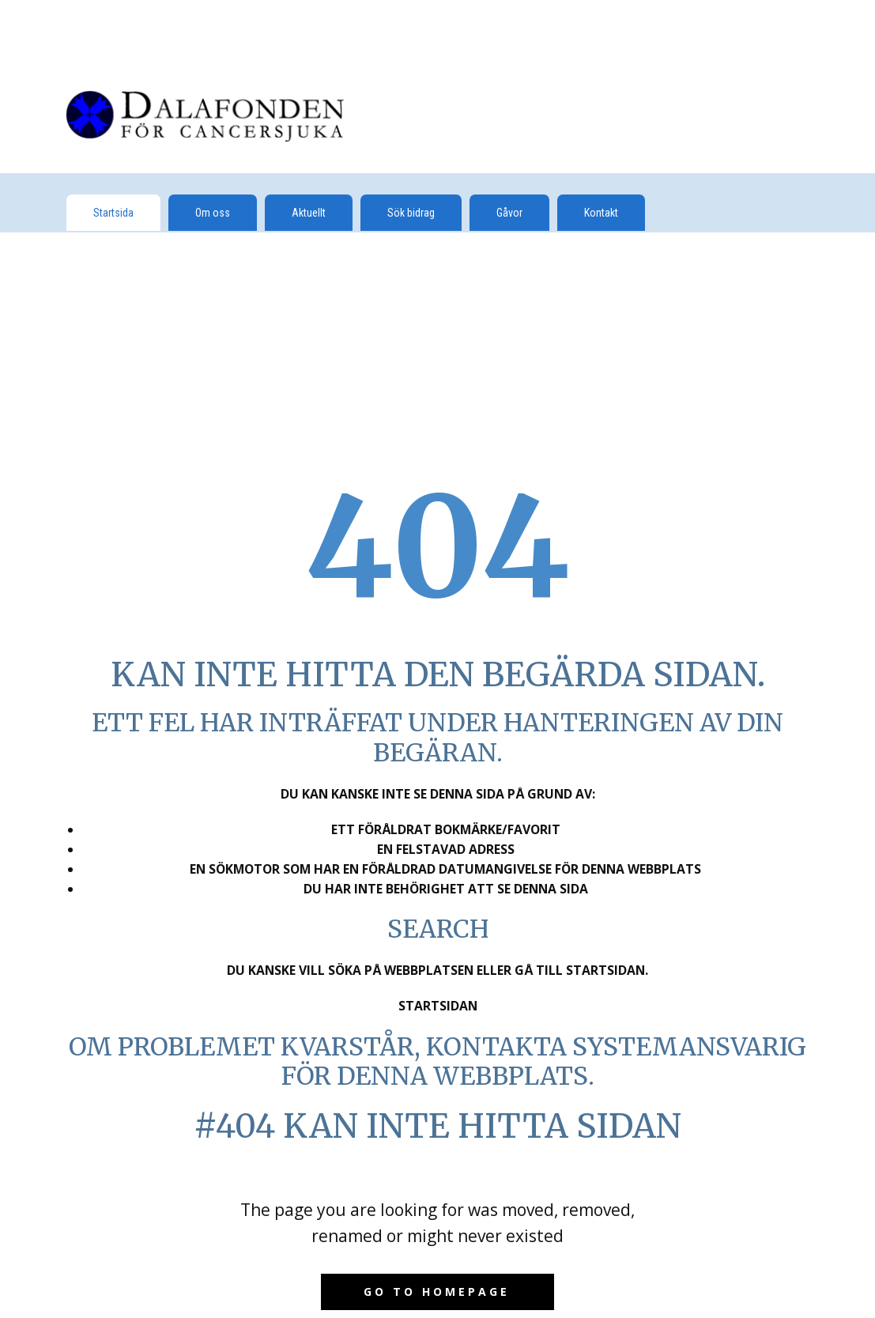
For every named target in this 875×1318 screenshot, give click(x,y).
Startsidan (437, 1005)
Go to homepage (437, 1291)
